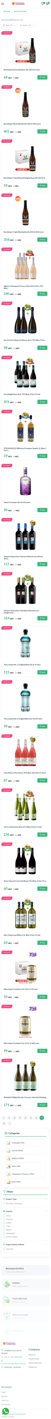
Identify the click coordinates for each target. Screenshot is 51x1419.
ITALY (8, 1226)
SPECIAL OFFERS (20, 11)
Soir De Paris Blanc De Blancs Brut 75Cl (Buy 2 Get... (25, 340)
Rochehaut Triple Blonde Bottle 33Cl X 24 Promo (24, 232)
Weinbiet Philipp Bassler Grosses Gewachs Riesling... (25, 1097)
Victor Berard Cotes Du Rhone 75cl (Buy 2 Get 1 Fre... (25, 881)
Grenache (9, 1249)
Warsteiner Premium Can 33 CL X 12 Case (21, 989)
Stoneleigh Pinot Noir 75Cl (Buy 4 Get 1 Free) (22, 394)
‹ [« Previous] (3, 1118)
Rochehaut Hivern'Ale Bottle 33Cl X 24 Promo (22, 124)
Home (7, 11)
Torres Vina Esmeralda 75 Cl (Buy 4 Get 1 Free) (23, 827)
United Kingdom (12, 1237)
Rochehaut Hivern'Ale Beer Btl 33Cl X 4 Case (22, 70)
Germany (9, 1219)
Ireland (8, 1223)
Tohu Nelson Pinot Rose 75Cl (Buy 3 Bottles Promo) (25, 773)
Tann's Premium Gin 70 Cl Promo (17, 502)
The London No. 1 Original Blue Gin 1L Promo (22, 665)
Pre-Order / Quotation (14, 1203)
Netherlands (10, 1233)
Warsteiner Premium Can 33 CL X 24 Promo (21, 1043)
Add (42, 77)
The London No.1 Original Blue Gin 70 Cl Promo (23, 719)
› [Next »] (9, 1123)
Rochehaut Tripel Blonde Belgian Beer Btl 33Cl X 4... (25, 178)
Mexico (8, 1230)
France (8, 1216)
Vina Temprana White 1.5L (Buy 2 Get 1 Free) (22, 935)
